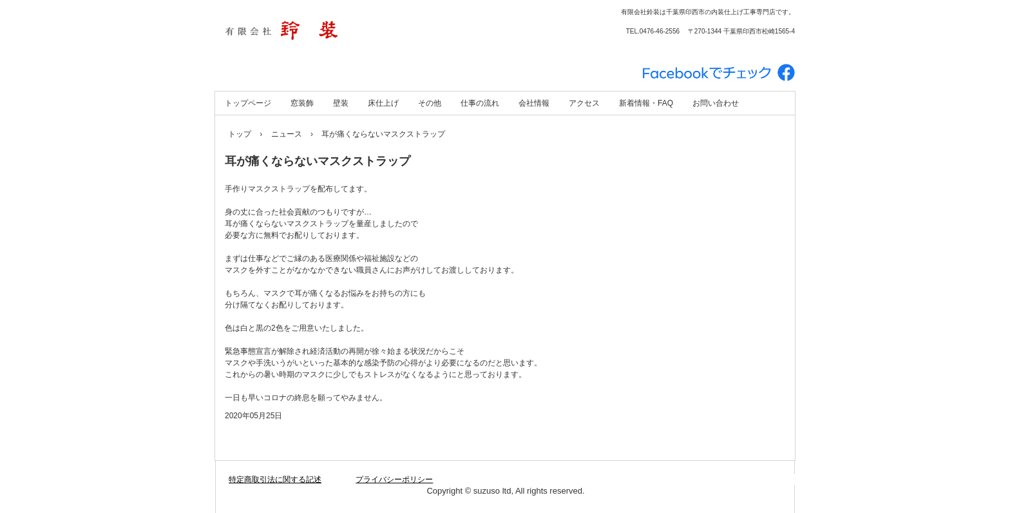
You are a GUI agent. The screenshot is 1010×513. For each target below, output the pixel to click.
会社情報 (534, 103)
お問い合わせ (715, 103)
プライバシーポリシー (394, 479)
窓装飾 (302, 103)
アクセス (584, 103)
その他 (429, 103)
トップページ (248, 103)
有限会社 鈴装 (353, 32)
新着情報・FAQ (646, 103)
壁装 (340, 103)
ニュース (286, 134)
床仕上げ (383, 103)
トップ (239, 134)
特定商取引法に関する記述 (275, 479)
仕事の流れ (480, 103)
